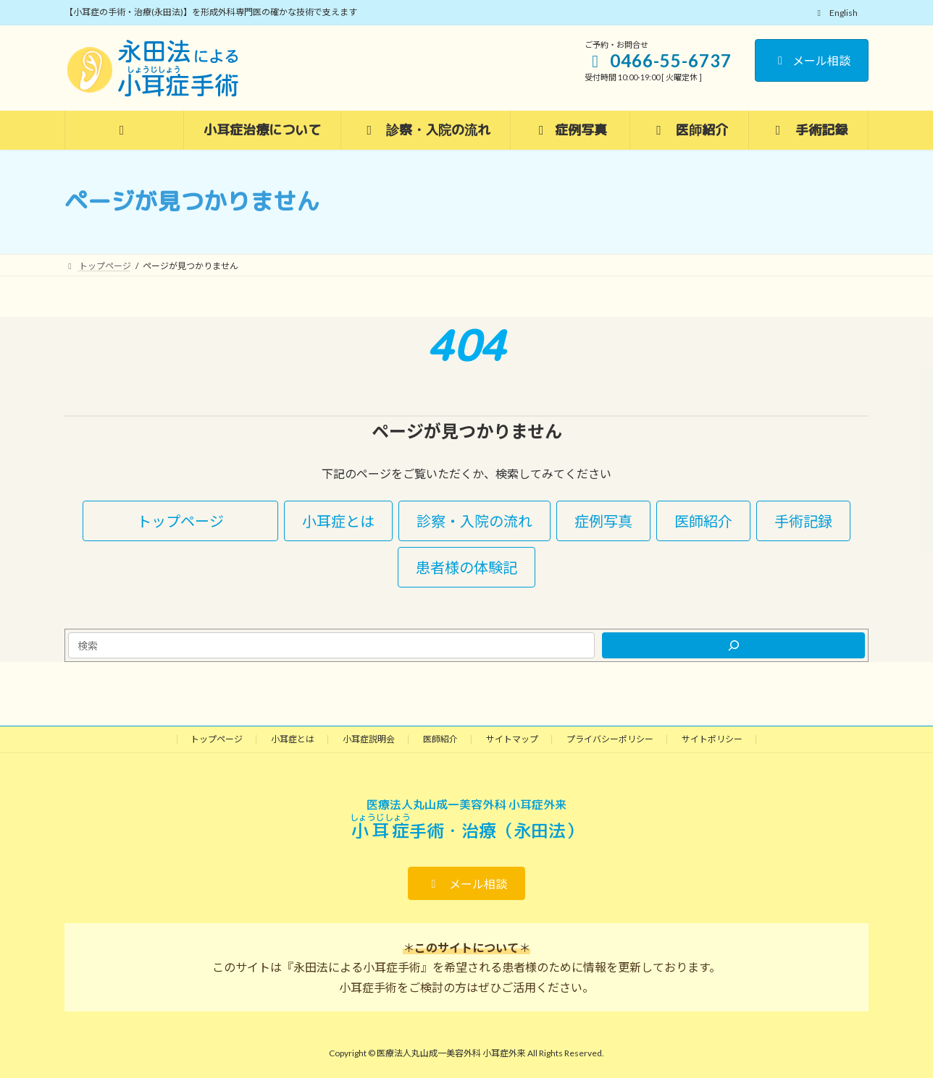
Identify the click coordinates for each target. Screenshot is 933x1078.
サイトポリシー (712, 739)
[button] (180, 521)
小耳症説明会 (369, 739)
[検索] (733, 645)
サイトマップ (512, 739)
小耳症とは (292, 739)
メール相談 (811, 60)
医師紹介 (440, 739)
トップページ (217, 739)
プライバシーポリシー (609, 739)
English (835, 12)
